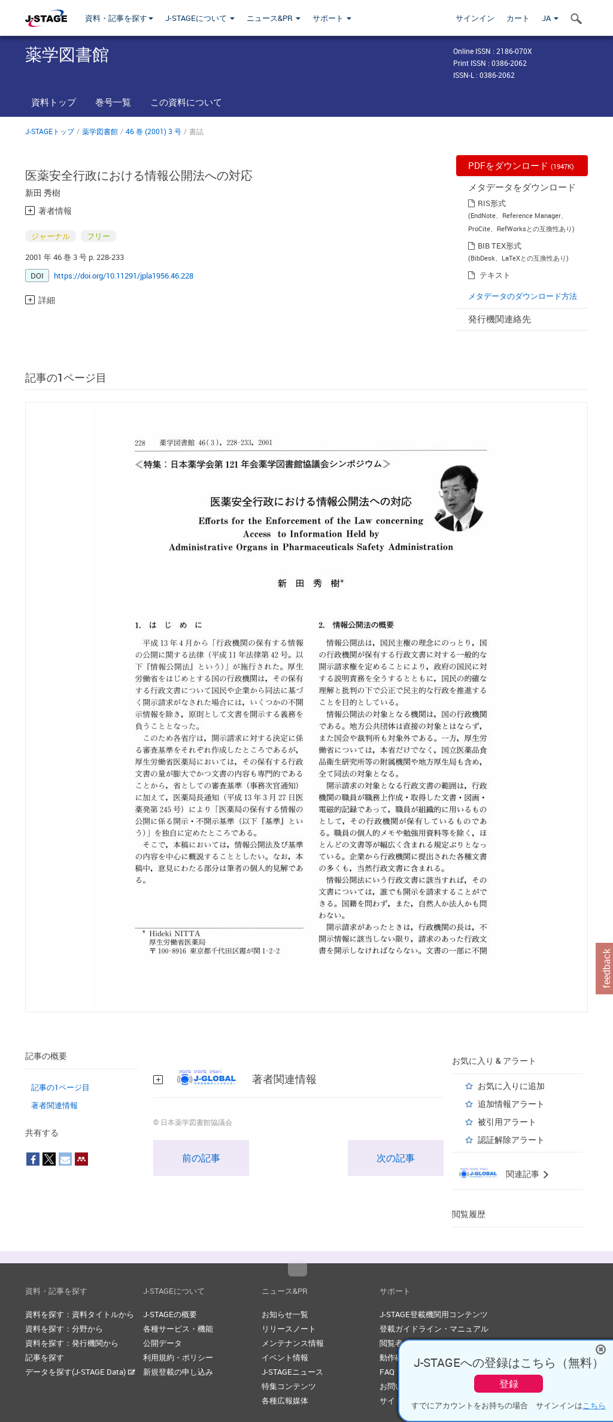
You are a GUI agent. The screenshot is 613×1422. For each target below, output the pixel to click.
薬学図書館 (100, 131)
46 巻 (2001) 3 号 (153, 131)
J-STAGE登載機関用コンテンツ (434, 1314)
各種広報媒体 (285, 1400)
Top (297, 1269)
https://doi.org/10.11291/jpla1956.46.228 (123, 275)
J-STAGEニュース (292, 1371)
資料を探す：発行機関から (72, 1343)
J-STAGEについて (200, 18)
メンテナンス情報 (293, 1343)
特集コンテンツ (289, 1386)
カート (518, 18)
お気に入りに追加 (511, 1085)
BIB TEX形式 (499, 245)
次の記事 (396, 1157)
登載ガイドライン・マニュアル (434, 1328)
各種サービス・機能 (178, 1328)
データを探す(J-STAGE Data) (80, 1371)
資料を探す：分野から (64, 1328)
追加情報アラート (511, 1103)
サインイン (475, 18)
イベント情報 (285, 1357)
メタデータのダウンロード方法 (522, 296)
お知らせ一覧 (285, 1314)
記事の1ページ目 (60, 1087)
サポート (331, 18)
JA (550, 18)
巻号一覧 (113, 102)
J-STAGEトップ (49, 131)
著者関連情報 (54, 1105)
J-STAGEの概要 (170, 1314)
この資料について (186, 102)
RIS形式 (492, 203)
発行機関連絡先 (499, 319)
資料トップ (53, 102)
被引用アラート (507, 1121)
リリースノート (289, 1328)
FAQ (387, 1371)
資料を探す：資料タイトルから (79, 1314)
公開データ (162, 1343)
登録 (508, 1383)
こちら (594, 1405)
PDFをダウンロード (521, 165)
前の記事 (201, 1157)
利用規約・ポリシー (178, 1357)
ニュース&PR (274, 18)
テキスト (495, 275)
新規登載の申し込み (178, 1371)
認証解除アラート (511, 1139)
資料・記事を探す (119, 18)
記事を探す (44, 1357)
